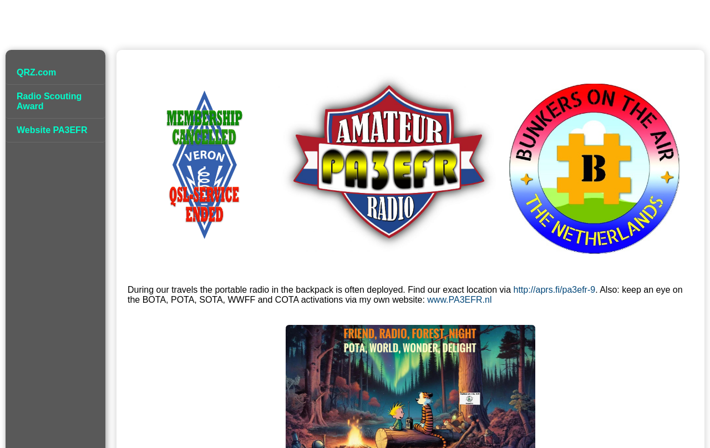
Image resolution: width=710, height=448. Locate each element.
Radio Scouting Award (49, 101)
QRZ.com (36, 72)
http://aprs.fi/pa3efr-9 (555, 289)
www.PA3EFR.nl (459, 299)
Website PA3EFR (52, 130)
